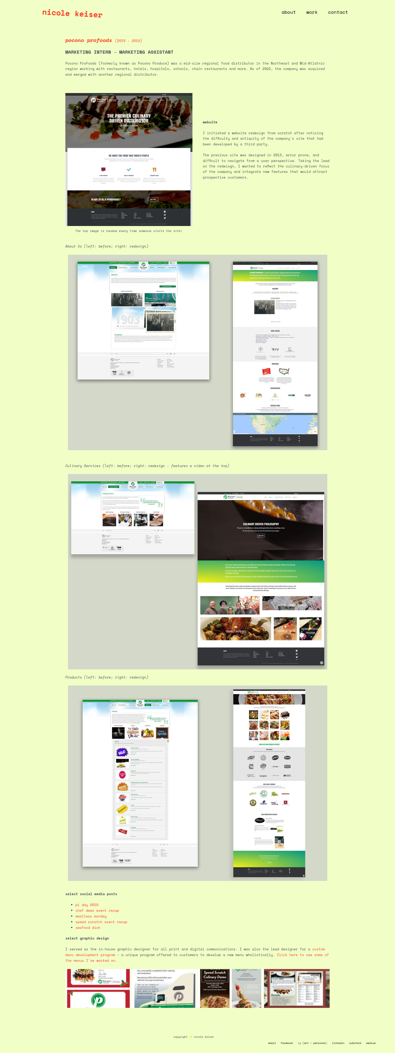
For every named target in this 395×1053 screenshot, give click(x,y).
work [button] (313, 12)
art (306, 1042)
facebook (287, 1042)
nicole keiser (72, 13)
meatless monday (91, 915)
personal (319, 1042)
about (291, 12)
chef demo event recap (97, 910)
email (272, 1042)
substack (355, 1042)
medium (371, 1042)
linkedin (338, 1042)
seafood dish (87, 927)
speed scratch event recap (101, 921)
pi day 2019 (86, 904)
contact (339, 12)
